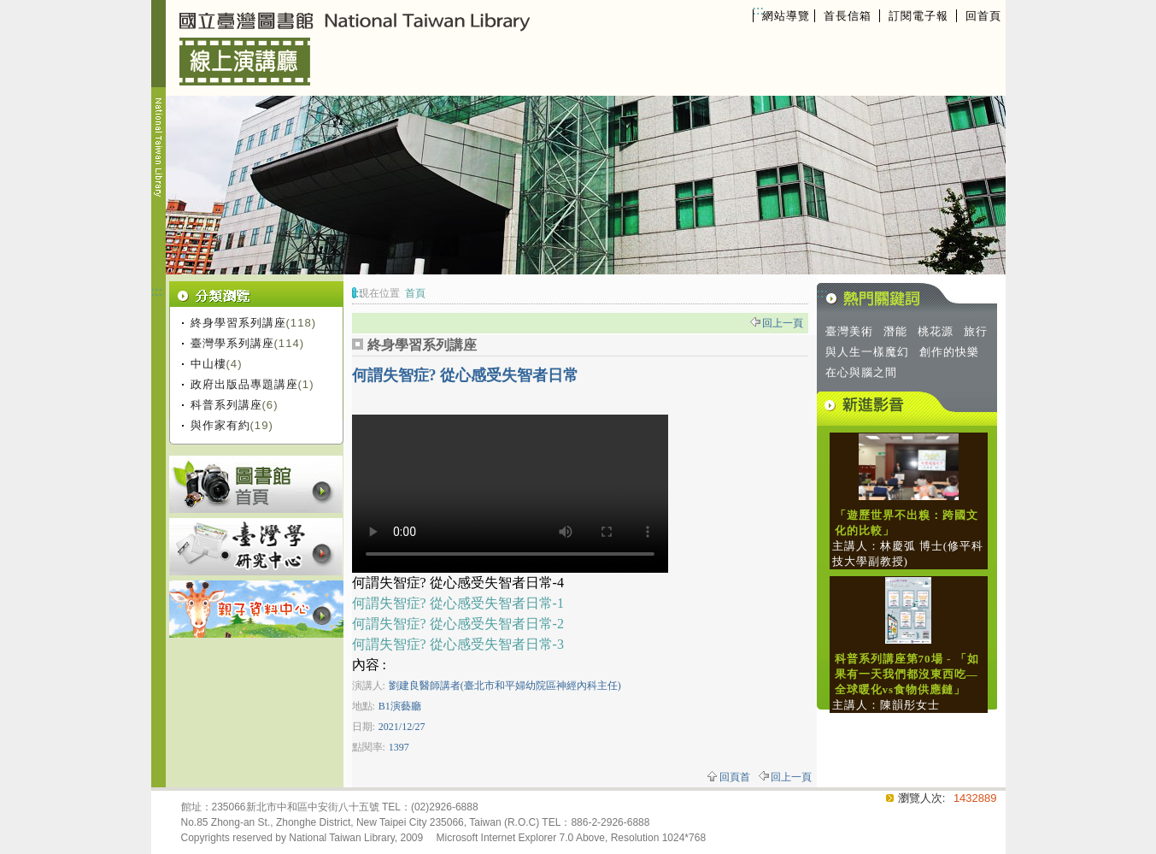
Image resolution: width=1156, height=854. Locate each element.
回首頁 (983, 15)
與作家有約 (220, 425)
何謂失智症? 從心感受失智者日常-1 (458, 603)
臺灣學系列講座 (232, 343)
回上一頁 (782, 323)
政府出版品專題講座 (244, 384)
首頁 (415, 293)
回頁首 (734, 777)
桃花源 (936, 331)
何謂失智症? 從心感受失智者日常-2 (458, 623)
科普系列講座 (226, 404)
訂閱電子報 (918, 15)
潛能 (895, 331)
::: (758, 10)
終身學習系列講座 (238, 322)
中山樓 (208, 363)
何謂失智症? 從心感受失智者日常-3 (458, 644)
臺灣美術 (849, 331)
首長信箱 (847, 15)
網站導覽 (786, 15)
